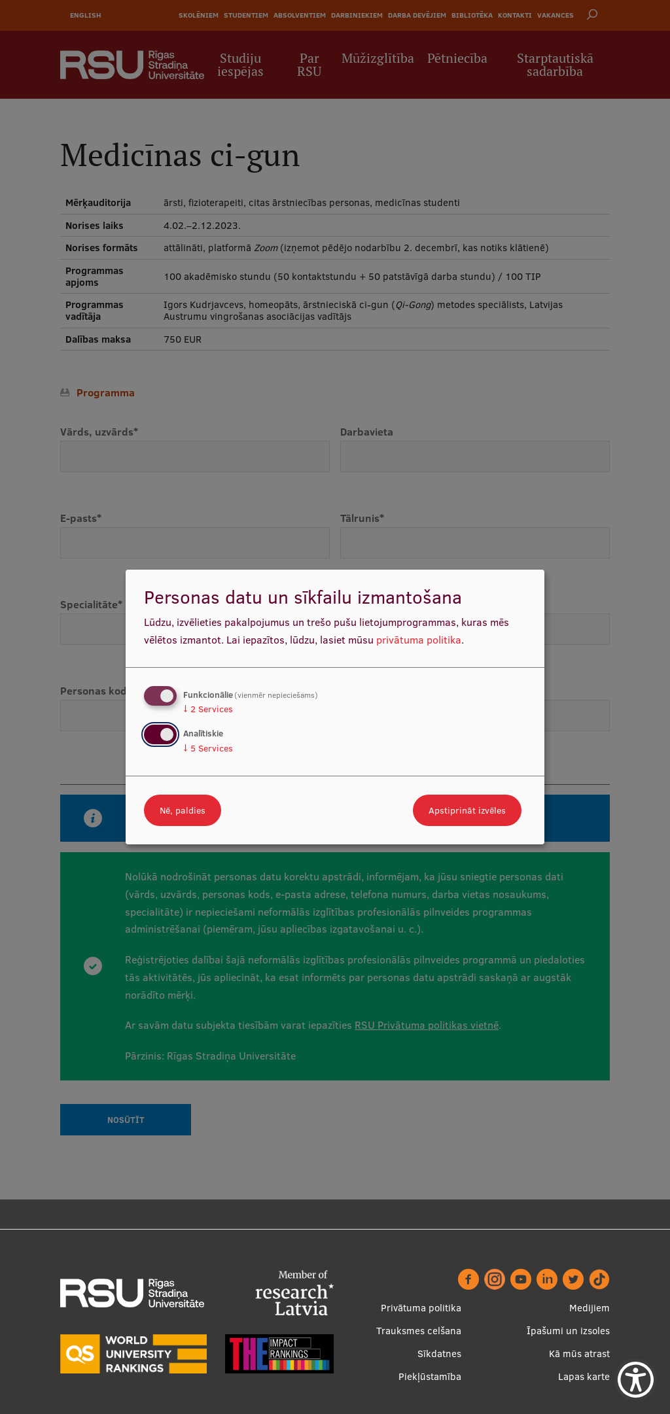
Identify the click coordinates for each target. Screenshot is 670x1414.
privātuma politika (418, 639)
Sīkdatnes (439, 1353)
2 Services (208, 709)
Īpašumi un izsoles (568, 1330)
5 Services (208, 748)
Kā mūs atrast (579, 1353)
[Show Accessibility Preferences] (635, 1379)
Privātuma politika (421, 1308)
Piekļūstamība (429, 1376)
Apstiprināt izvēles (467, 810)
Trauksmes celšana (418, 1330)
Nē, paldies (182, 810)
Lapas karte (584, 1376)
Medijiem (589, 1308)
